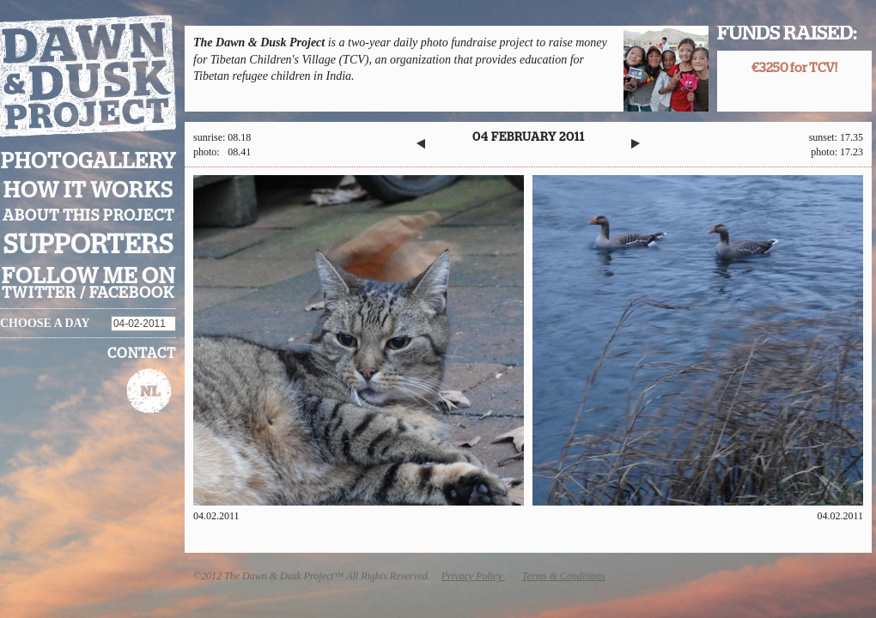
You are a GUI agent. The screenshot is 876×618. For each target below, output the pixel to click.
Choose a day (45, 323)
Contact (141, 353)
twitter (39, 293)
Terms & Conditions (563, 576)
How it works (88, 190)
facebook (131, 293)
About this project (88, 216)
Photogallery (88, 162)
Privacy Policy (473, 576)
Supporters (88, 245)
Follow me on (88, 276)
